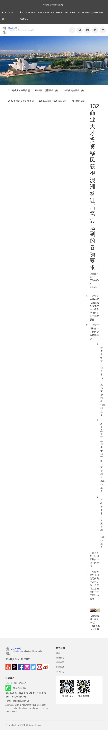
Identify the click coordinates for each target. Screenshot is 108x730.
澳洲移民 (60, 658)
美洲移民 (60, 662)
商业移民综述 (78, 101)
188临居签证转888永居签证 (52, 101)
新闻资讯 (60, 667)
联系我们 (60, 671)
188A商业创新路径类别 (46, 90)
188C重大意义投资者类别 (21, 101)
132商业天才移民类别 (19, 90)
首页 (58, 653)
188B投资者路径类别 (73, 90)
